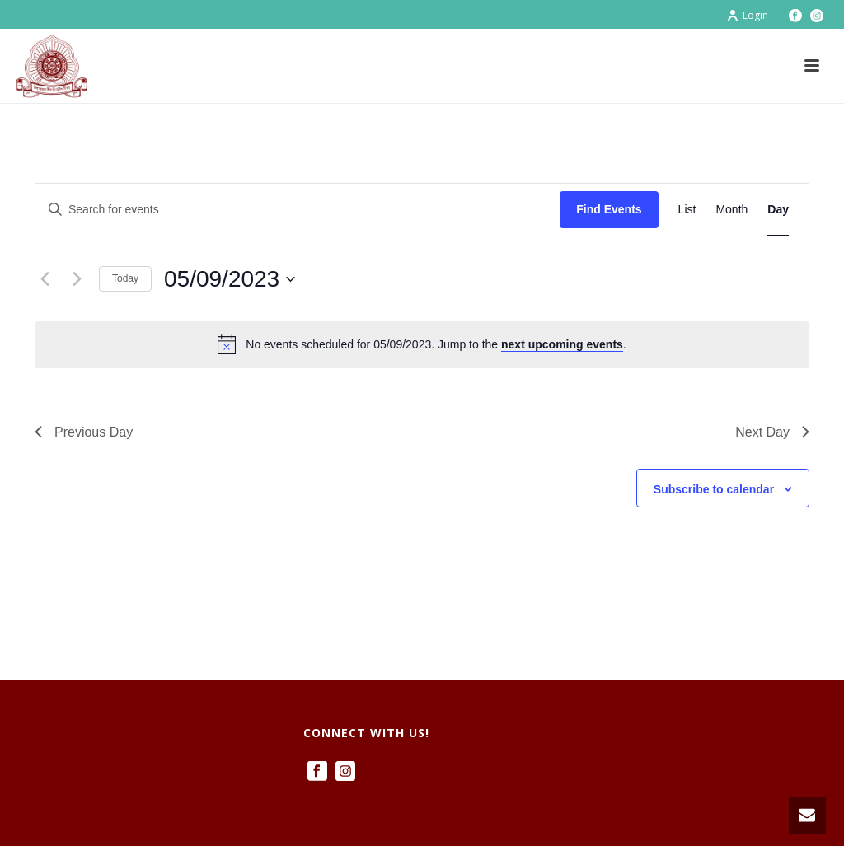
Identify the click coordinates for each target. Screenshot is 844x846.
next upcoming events (562, 344)
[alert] (422, 344)
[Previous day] (44, 279)
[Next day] (77, 279)
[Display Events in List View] (687, 210)
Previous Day (84, 432)
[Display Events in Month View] (731, 210)
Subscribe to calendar (714, 489)
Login (747, 15)
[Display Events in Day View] (778, 210)
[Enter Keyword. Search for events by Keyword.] (297, 210)
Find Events (608, 209)
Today (125, 278)
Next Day (772, 432)
